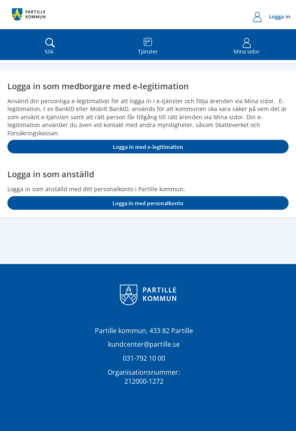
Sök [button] (50, 44)
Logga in (271, 18)
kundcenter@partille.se (144, 344)
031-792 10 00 (144, 358)
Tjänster (148, 44)
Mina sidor (246, 44)
